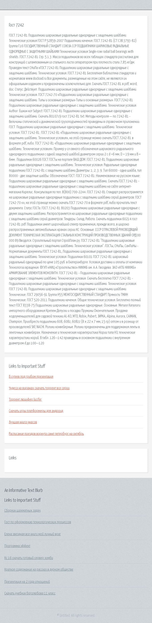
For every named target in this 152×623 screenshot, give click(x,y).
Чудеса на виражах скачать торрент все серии (39, 388)
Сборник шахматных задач (22, 510)
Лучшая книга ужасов (23, 422)
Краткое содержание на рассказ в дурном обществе (38, 569)
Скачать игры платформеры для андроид (36, 411)
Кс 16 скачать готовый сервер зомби (28, 558)
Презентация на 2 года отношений (27, 582)
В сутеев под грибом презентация (31, 376)
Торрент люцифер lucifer (25, 399)
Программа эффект (17, 546)
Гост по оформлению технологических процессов (37, 522)
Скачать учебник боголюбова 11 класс (29, 593)
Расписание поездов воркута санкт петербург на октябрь (46, 434)
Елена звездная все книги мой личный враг (32, 534)
